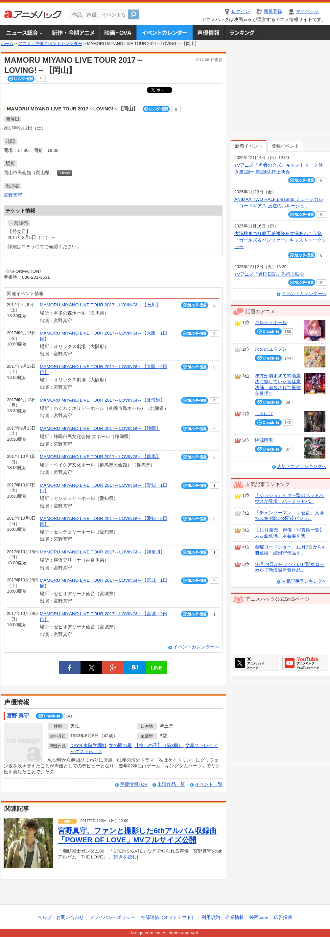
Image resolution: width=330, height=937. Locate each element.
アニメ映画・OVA (117, 32)
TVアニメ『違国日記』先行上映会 (269, 274)
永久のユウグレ (271, 349)
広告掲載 (283, 917)
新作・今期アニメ (73, 32)
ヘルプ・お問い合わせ (61, 917)
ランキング (242, 32)
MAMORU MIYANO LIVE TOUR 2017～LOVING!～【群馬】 (100, 456)
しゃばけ (264, 413)
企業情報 (234, 917)
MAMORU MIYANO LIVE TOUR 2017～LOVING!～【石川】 (100, 304)
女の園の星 (120, 745)
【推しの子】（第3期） (158, 745)
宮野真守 (13, 195)
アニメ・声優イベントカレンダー (164, 32)
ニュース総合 (24, 32)
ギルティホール (271, 322)
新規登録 (273, 11)
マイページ (307, 11)
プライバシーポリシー (112, 917)
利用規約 (210, 917)
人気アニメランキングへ (301, 466)
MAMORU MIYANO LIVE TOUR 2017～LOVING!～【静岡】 (100, 428)
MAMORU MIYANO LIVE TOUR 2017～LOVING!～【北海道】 (102, 400)
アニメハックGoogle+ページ (305, 662)
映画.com (258, 917)
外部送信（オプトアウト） (168, 917)
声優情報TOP (134, 784)
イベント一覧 (209, 784)
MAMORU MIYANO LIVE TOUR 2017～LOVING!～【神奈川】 (102, 552)
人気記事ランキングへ (304, 581)
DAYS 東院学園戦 (88, 745)
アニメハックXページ (255, 662)
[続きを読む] (125, 857)
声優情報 (208, 32)
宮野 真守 (18, 715)
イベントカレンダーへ (196, 646)
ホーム (7, 43)
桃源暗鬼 (264, 440)
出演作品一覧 (171, 784)
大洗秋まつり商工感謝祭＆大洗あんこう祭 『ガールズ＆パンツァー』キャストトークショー (280, 240)
